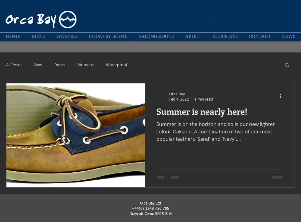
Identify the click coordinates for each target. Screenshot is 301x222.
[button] (38, 37)
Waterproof (116, 64)
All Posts (14, 64)
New (38, 64)
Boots (59, 64)
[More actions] (282, 96)
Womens (85, 64)
